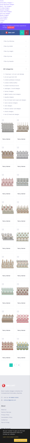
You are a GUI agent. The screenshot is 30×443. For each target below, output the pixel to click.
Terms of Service (6, 412)
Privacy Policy (5, 415)
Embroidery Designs (6, 2)
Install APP (11, 27)
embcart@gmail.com (10, 400)
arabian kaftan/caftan (10, 82)
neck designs (8, 105)
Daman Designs (9, 91)
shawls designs (8, 111)
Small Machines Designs (7, 4)
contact (2, 20)
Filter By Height (15, 51)
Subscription (3, 19)
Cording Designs (4, 8)
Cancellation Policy (6, 417)
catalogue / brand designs (12, 88)
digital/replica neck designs (12, 94)
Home (2, 1)
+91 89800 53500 (13, 397)
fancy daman (6, 139)
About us (3, 409)
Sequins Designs (4, 10)
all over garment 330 (10, 77)
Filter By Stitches (15, 41)
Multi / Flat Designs (5, 6)
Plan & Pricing (5, 422)
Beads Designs (4, 15)
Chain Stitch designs (6, 11)
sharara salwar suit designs (12, 108)
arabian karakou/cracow (11, 85)
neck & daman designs (11, 103)
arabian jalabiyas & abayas (12, 80)
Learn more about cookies (10, 437)
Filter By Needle (15, 61)
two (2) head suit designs (11, 114)
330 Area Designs (5, 13)
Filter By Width (15, 46)
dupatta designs (9, 97)
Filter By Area (15, 56)
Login (1, 22)
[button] (15, 69)
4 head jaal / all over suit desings (14, 74)
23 (18, 365)
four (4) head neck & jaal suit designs (15, 100)
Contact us (4, 420)
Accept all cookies (20, 440)
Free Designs (4, 17)
